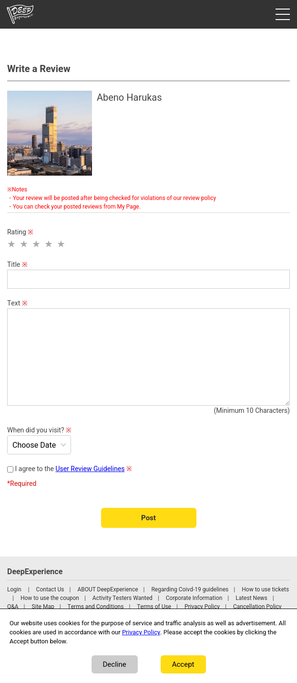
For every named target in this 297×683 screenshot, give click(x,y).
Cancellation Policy (257, 606)
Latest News (251, 598)
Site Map (43, 606)
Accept (183, 664)
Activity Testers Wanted (122, 598)
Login (14, 589)
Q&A (13, 606)
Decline (114, 664)
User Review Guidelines (89, 469)
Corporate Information (194, 598)
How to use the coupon (49, 598)
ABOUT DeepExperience (107, 589)
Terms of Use (154, 606)
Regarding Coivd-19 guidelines (189, 589)
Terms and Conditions (96, 606)
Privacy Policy (202, 606)
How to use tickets (265, 589)
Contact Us (50, 589)
